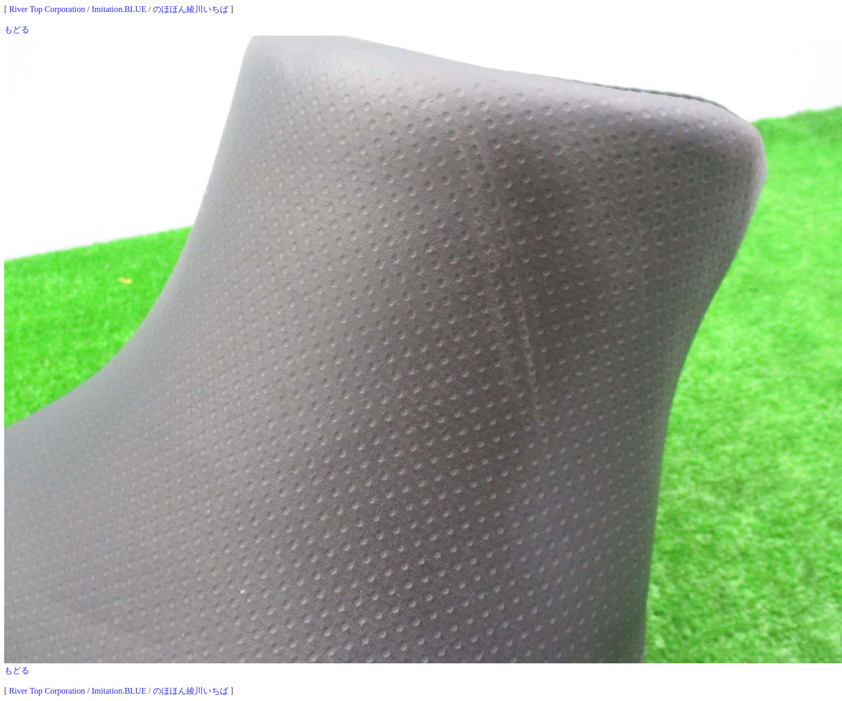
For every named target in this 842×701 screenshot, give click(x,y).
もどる (16, 29)
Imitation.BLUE (119, 9)
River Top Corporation (47, 9)
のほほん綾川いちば (190, 9)
